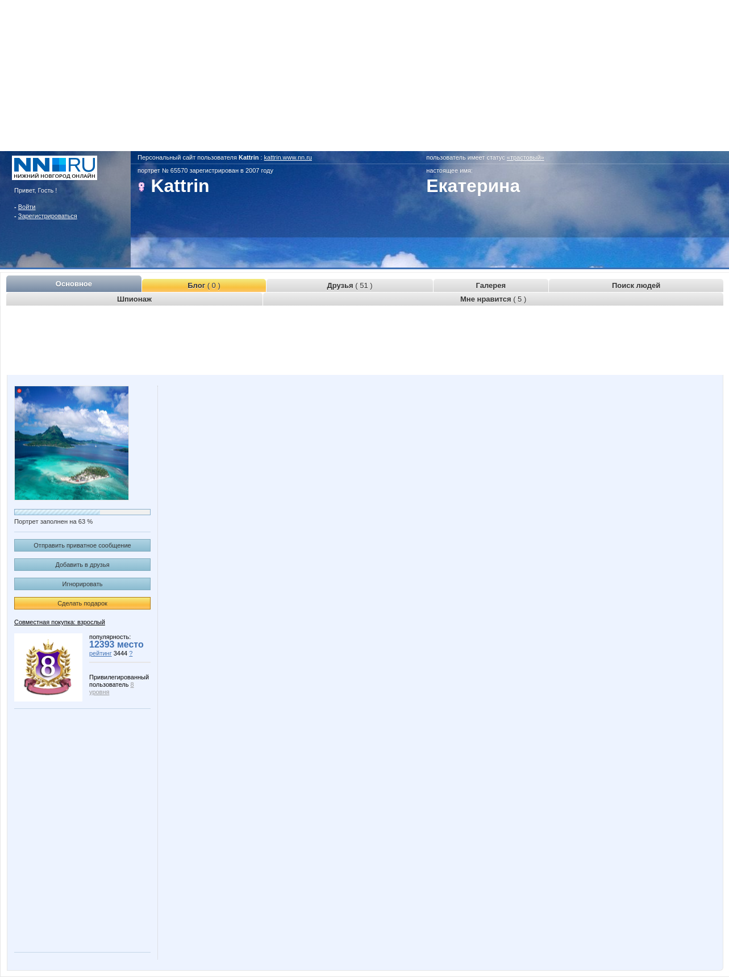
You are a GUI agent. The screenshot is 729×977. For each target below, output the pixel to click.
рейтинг (100, 653)
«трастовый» (525, 157)
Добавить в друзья (82, 564)
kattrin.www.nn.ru (288, 157)
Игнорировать (83, 584)
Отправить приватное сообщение (82, 545)
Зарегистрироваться (47, 215)
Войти (27, 206)
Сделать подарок (82, 603)
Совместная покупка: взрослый (59, 622)
